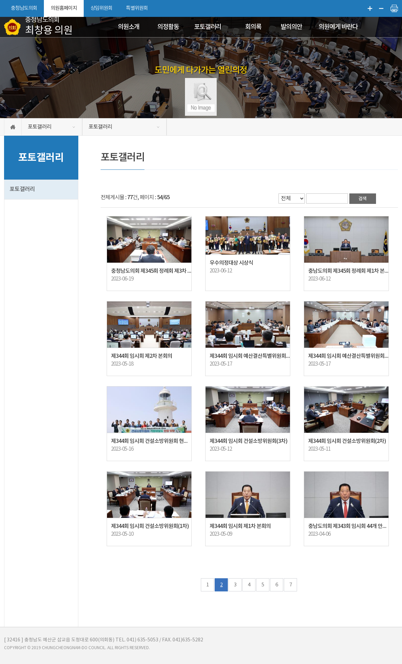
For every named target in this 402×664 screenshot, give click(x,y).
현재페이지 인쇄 (394, 8)
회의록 (253, 27)
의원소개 (128, 27)
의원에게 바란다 (338, 27)
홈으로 (13, 126)
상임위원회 (101, 8)
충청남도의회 (24, 8)
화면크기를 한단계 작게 (381, 8)
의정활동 (168, 27)
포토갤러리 (207, 27)
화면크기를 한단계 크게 (370, 8)
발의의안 (291, 27)
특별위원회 (137, 8)
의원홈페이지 (64, 8)
